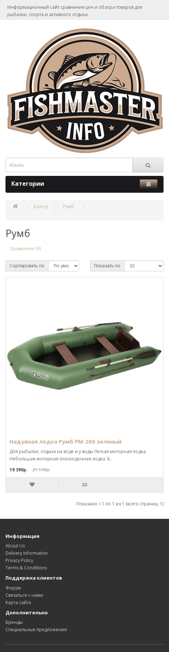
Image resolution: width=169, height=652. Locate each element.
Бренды (14, 622)
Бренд (40, 206)
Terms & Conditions (26, 568)
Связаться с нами (24, 595)
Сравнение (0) (25, 248)
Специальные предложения (36, 629)
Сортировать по (27, 266)
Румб (68, 206)
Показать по (107, 266)
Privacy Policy (19, 560)
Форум (13, 588)
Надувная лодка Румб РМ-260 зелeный (65, 441)
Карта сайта (18, 602)
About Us (15, 546)
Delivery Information (26, 553)
